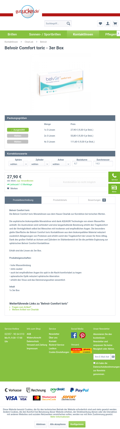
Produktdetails (60, 200)
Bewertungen (97, 200)
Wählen (17, 136)
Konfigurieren (77, 424)
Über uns (53, 337)
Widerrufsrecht (34, 337)
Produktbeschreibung (23, 200)
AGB (29, 334)
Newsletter (54, 334)
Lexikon (52, 348)
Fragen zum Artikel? (20, 307)
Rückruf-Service (56, 345)
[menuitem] (58, 23)
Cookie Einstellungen (59, 352)
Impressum (32, 348)
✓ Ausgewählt (18, 130)
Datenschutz (33, 341)
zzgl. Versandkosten (25, 181)
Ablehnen (40, 424)
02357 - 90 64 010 (14, 334)
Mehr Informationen (60, 417)
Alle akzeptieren (58, 424)
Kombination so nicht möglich (79, 182)
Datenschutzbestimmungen (106, 367)
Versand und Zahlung (37, 345)
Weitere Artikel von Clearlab (24, 309)
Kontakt (52, 341)
